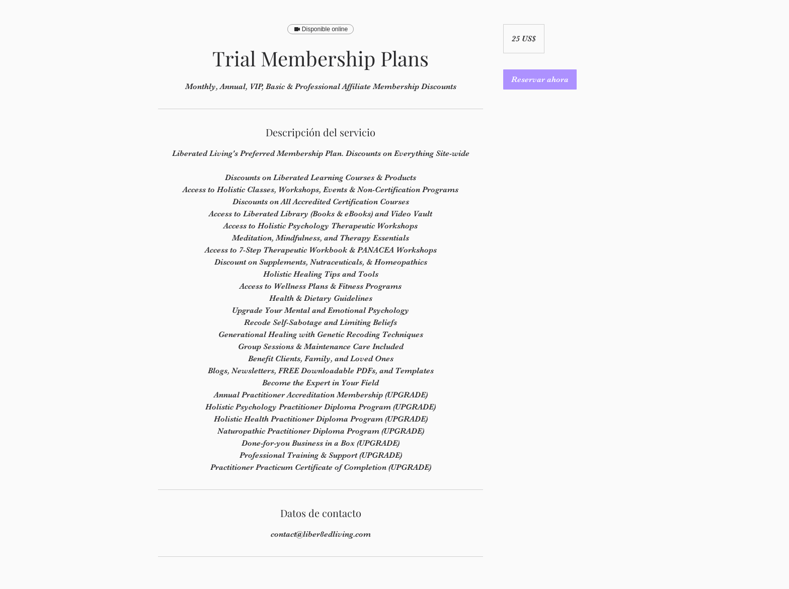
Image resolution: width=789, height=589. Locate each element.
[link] (540, 79)
